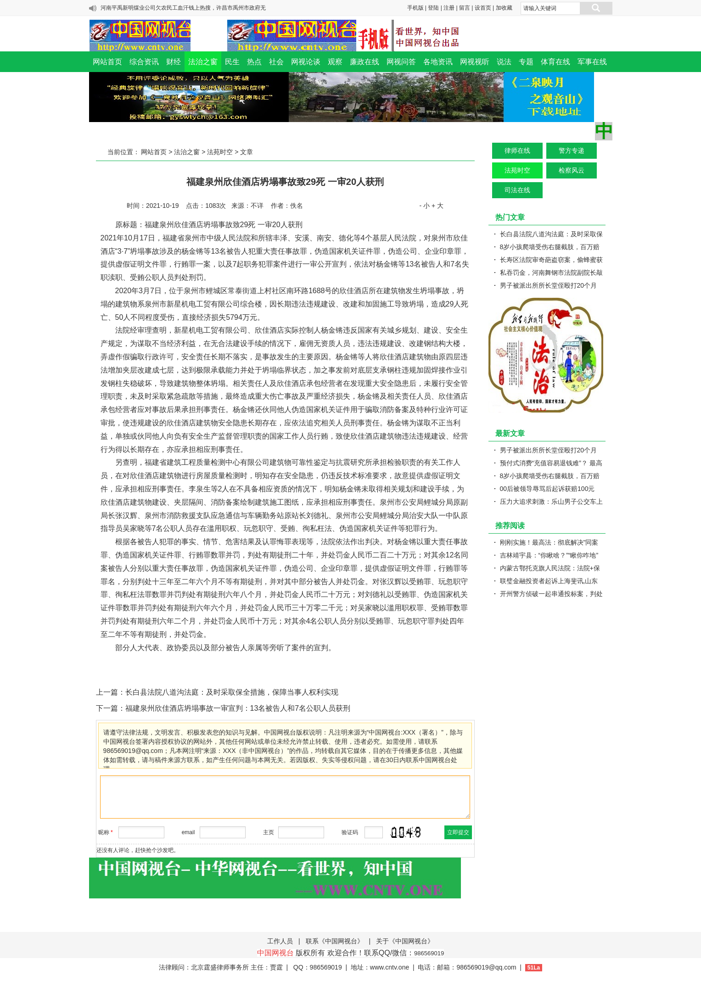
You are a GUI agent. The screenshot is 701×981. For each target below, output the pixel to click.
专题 (526, 62)
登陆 (433, 8)
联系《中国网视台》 (335, 941)
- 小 (424, 205)
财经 (173, 62)
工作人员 (280, 941)
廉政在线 (364, 62)
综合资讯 (144, 62)
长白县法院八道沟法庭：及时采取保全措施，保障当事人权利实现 (231, 692)
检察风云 (571, 170)
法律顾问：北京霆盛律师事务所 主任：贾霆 (221, 967)
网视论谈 (305, 62)
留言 (464, 8)
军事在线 (592, 62)
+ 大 (437, 205)
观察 (335, 62)
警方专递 (571, 150)
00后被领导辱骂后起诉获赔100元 (547, 488)
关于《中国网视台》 (405, 941)
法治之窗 (203, 62)
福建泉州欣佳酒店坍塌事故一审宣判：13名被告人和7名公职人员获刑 (238, 708)
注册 (448, 8)
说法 (504, 62)
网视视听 (474, 62)
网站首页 (107, 62)
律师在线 (517, 150)
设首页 (483, 8)
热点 (254, 62)
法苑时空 (220, 152)
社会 (276, 62)
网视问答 (401, 62)
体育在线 (555, 62)
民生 (232, 62)
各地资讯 (438, 62)
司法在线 (517, 190)
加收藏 (504, 8)
